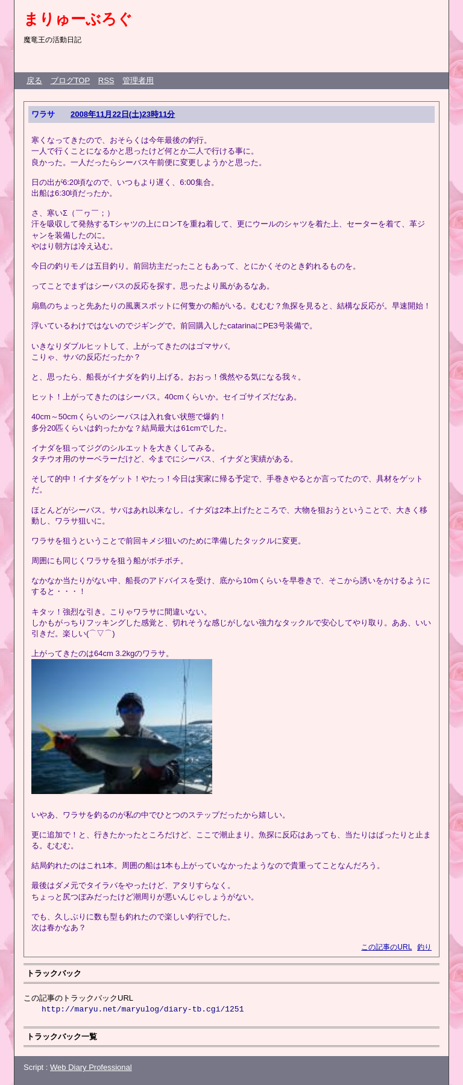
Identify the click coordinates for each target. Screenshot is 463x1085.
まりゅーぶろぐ (78, 18)
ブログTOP (70, 80)
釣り (424, 947)
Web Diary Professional (91, 1067)
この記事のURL (386, 947)
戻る (34, 80)
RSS (106, 80)
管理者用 (138, 80)
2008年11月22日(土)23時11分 (123, 114)
